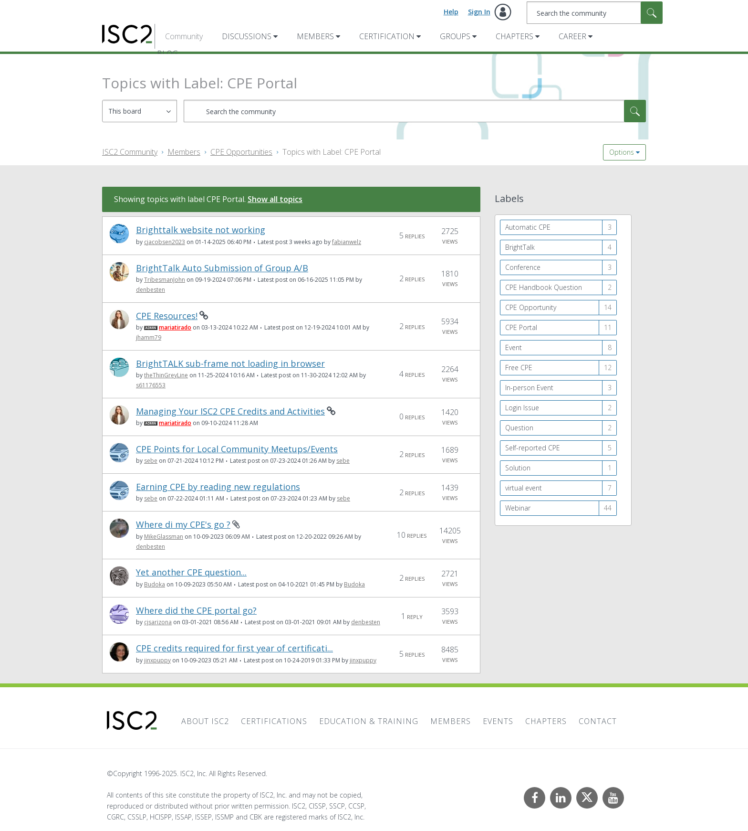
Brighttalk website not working (200, 229)
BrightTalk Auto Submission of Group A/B (222, 268)
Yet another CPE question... (191, 572)
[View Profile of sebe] (150, 461)
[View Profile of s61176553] (151, 385)
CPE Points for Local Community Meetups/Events (237, 449)
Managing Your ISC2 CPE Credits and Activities (230, 411)
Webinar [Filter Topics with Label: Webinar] (517, 507)
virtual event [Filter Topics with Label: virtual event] (523, 487)
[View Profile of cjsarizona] (158, 622)
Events (498, 721)
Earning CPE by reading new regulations (218, 486)
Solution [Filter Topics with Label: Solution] (517, 467)
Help (451, 11)
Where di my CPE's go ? (183, 524)
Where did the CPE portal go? (196, 610)
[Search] (595, 12)
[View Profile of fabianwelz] (346, 242)
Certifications (274, 721)
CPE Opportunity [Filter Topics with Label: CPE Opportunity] (530, 307)
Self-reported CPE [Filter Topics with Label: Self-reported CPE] (532, 447)
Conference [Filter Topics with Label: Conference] (522, 267)
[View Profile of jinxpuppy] (157, 660)
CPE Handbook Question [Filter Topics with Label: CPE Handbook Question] (543, 287)
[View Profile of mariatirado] (175, 327)
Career (572, 36)
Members (315, 36)
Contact (598, 721)
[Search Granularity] (140, 111)
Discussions (246, 36)
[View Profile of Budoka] (154, 584)
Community (184, 36)
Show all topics (275, 199)
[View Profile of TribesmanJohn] (164, 280)
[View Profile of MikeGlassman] (163, 537)
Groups (455, 36)
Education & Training (368, 721)
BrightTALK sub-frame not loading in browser (230, 363)
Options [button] (621, 152)
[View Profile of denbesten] (150, 290)
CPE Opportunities (241, 152)
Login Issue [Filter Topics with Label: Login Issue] (522, 407)
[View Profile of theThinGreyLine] (166, 375)
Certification (387, 36)
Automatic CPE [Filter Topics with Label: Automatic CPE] (528, 227)
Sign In (479, 11)
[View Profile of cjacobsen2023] (164, 242)
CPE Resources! (166, 315)
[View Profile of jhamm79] (148, 337)
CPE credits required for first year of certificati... (234, 648)
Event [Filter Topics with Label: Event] (513, 347)
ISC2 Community (129, 152)
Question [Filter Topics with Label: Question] (519, 427)
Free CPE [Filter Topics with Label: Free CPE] (518, 367)
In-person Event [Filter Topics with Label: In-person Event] (529, 387)
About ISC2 (205, 721)
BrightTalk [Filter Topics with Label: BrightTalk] (520, 247)
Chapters (514, 36)
